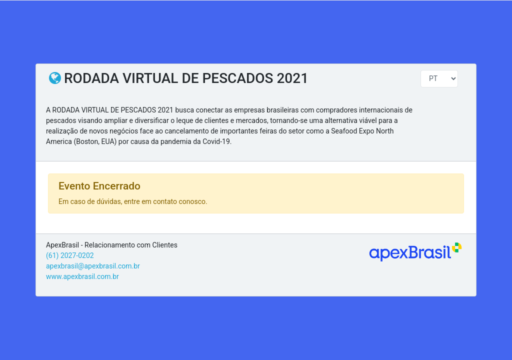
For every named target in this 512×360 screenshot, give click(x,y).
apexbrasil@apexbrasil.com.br (93, 266)
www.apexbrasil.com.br (82, 276)
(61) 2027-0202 (70, 256)
